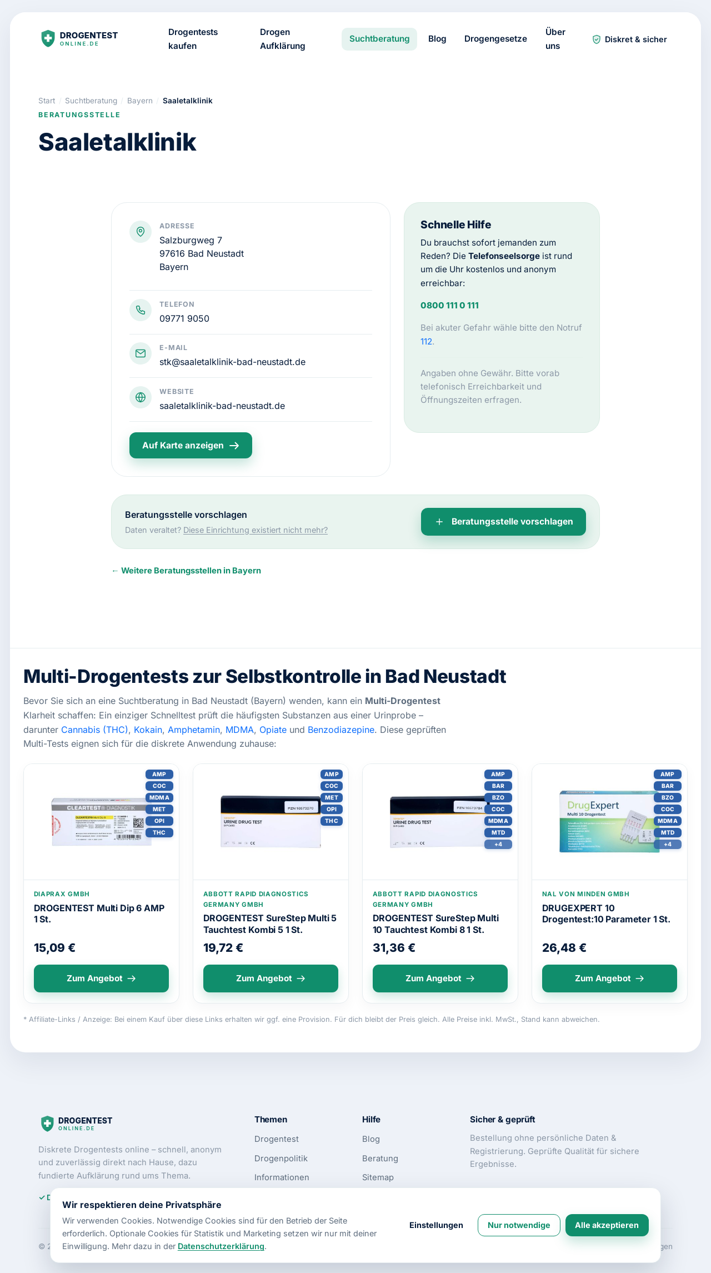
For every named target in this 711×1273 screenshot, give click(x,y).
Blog (437, 38)
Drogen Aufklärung (283, 39)
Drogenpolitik (281, 1159)
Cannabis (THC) (94, 729)
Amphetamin (194, 729)
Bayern (173, 266)
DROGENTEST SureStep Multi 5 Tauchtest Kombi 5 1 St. (270, 923)
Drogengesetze (495, 38)
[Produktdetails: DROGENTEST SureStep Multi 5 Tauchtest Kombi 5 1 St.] (270, 822)
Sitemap (378, 1177)
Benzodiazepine (341, 729)
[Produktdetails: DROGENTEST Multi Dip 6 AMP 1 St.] (101, 822)
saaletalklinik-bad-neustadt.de (222, 405)
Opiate (273, 729)
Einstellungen (436, 1225)
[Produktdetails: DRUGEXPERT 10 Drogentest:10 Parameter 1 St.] (609, 822)
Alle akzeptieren (607, 1225)
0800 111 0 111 (449, 305)
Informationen (281, 1177)
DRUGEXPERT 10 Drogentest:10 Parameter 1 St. (606, 913)
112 (426, 341)
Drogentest (276, 1139)
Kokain (148, 729)
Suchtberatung (379, 38)
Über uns (555, 39)
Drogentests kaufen (193, 39)
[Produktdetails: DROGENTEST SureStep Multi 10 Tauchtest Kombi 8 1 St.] (440, 822)
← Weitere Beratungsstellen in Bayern (186, 571)
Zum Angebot (101, 978)
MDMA (240, 729)
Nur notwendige (519, 1225)
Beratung (380, 1159)
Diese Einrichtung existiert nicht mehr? (255, 530)
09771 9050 (184, 318)
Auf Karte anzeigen (190, 445)
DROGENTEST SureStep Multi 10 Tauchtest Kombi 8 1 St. (436, 923)
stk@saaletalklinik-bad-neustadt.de (232, 361)
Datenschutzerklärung (221, 1246)
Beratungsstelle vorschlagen (503, 521)
